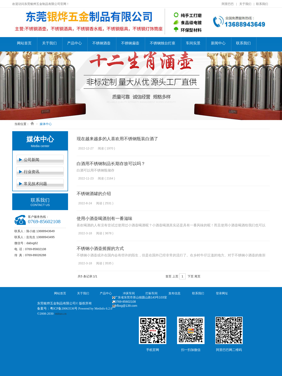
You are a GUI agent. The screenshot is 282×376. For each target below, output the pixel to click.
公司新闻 (31, 160)
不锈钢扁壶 (130, 43)
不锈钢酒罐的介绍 (94, 193)
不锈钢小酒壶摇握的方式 (100, 248)
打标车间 (152, 293)
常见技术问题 (35, 184)
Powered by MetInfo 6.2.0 (95, 308)
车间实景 (193, 43)
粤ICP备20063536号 (63, 308)
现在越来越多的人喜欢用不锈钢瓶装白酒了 (117, 138)
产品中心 (74, 43)
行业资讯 (31, 172)
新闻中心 (218, 43)
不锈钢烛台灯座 (162, 43)
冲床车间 (129, 293)
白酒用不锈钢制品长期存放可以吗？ (111, 163)
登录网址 (222, 293)
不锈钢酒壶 (101, 43)
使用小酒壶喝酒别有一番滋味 (104, 218)
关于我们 (245, 4)
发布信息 (174, 293)
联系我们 (262, 4)
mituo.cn (61, 313)
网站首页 (24, 43)
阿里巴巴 (228, 4)
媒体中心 (46, 124)
